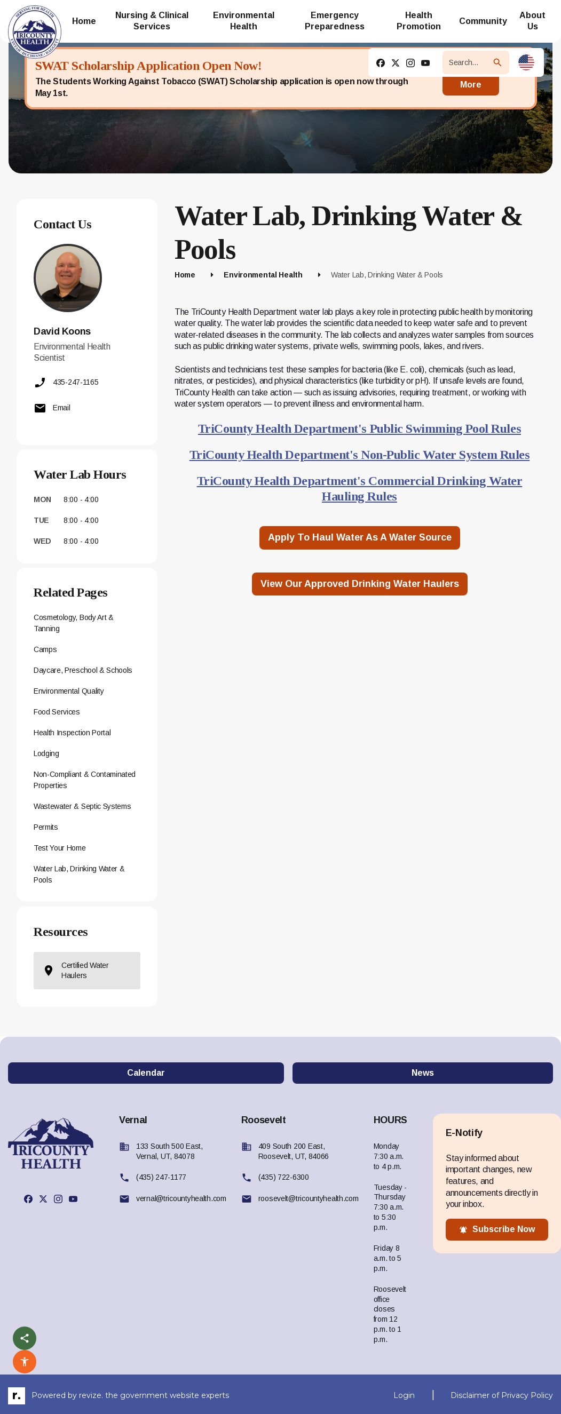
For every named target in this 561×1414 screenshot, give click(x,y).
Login (404, 1395)
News (423, 1072)
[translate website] (526, 62)
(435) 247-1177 (161, 1177)
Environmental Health (263, 275)
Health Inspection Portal (72, 732)
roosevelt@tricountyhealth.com (308, 1198)
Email (52, 408)
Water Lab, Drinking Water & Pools (79, 874)
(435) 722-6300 (283, 1177)
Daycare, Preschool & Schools (83, 670)
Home (185, 275)
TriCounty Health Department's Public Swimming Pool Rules (359, 428)
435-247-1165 (66, 382)
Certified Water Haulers (75, 970)
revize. (91, 1395)
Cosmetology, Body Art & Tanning (74, 623)
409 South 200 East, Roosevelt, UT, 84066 (293, 1151)
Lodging (46, 753)
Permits (46, 827)
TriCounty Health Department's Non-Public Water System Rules (359, 455)
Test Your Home (60, 848)
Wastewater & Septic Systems (82, 806)
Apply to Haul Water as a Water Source (360, 537)
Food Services (57, 712)
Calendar (146, 1072)
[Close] (517, 78)
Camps (45, 649)
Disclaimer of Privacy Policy (502, 1395)
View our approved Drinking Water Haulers (359, 583)
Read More (470, 78)
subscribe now (497, 1229)
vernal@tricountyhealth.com (181, 1198)
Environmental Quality (69, 691)
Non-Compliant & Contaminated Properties (85, 780)
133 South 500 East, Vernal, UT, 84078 (169, 1151)
